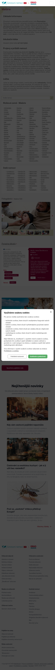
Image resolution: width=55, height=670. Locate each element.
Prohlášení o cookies (11, 351)
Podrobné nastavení (17, 356)
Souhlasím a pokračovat (38, 356)
